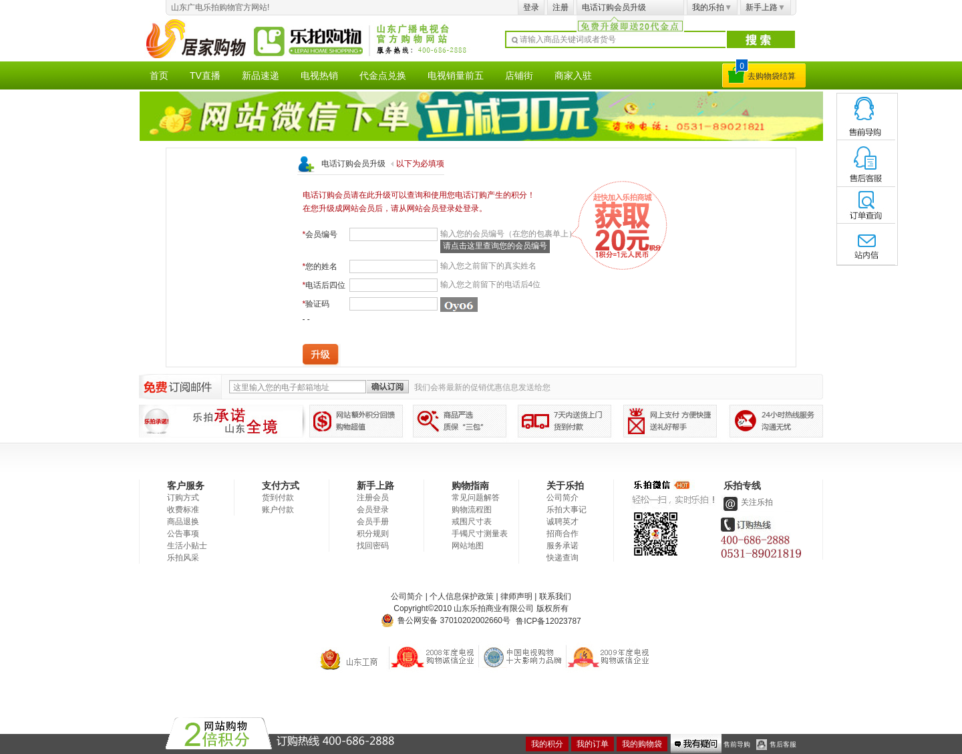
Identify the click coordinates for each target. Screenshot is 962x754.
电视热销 (319, 75)
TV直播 (205, 75)
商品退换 (183, 521)
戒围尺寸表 (472, 521)
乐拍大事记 (566, 509)
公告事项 (183, 533)
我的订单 (593, 744)
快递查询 (562, 557)
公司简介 (562, 497)
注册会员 (373, 497)
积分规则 (373, 533)
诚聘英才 (562, 521)
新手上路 (766, 7)
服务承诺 (562, 545)
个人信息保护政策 (462, 596)
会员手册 (373, 521)
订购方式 (183, 497)
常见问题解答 (476, 497)
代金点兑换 (382, 75)
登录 (531, 7)
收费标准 (183, 509)
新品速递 (260, 75)
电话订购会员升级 (614, 7)
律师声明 (516, 596)
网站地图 (468, 545)
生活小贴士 (187, 545)
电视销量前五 (456, 75)
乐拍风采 (183, 557)
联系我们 (555, 596)
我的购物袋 (642, 744)
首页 (159, 75)
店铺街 (519, 75)
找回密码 (373, 545)
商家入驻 (573, 75)
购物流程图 (472, 509)
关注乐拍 (747, 502)
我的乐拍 (712, 7)
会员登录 (373, 509)
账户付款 (278, 509)
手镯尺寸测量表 (480, 533)
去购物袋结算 (772, 76)
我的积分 (547, 744)
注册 (560, 7)
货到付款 (278, 497)
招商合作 (562, 533)
